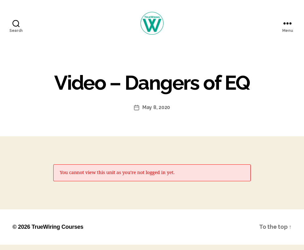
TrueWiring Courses (57, 232)
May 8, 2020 (156, 113)
